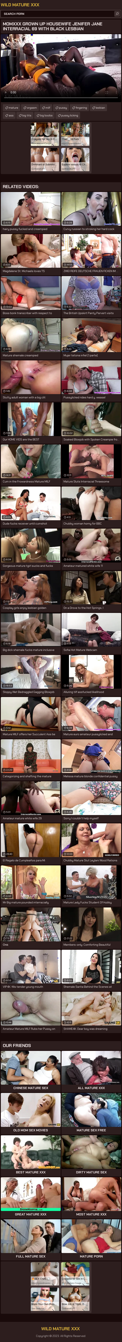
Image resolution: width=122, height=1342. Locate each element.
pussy (63, 107)
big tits (26, 115)
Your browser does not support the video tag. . (61, 68)
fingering (81, 107)
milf (48, 107)
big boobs (46, 115)
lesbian (100, 107)
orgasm (32, 107)
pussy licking (69, 115)
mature (13, 107)
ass (11, 115)
